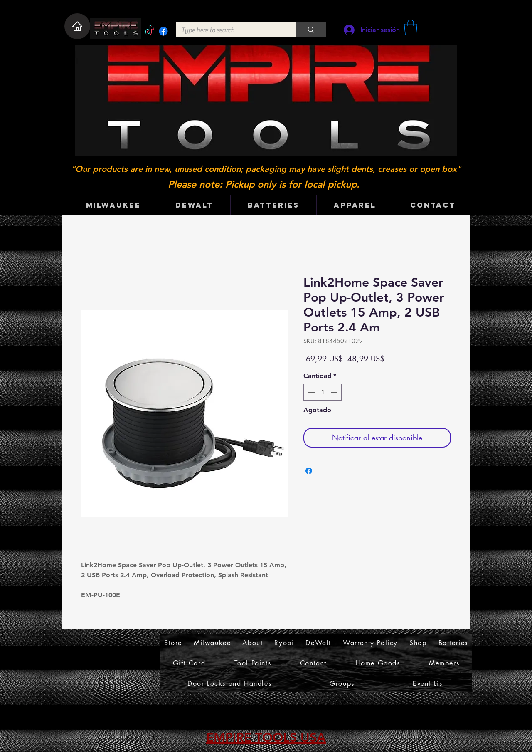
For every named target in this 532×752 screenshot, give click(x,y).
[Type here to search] (229, 30)
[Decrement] (310, 392)
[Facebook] (163, 31)
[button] (410, 27)
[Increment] (334, 392)
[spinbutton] (322, 392)
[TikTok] (149, 31)
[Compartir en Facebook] (309, 471)
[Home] (77, 26)
